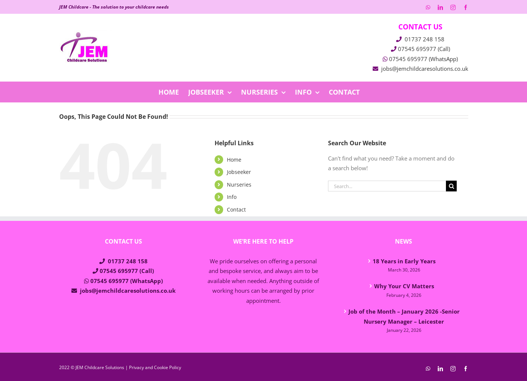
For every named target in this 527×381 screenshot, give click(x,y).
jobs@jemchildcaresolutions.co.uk (424, 68)
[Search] (451, 186)
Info (232, 196)
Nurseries (239, 184)
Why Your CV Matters (404, 286)
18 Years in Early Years (404, 261)
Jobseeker (239, 171)
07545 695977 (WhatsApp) (423, 59)
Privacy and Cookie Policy (155, 367)
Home (234, 159)
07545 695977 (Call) (424, 49)
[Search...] (387, 186)
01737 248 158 (424, 39)
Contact (236, 209)
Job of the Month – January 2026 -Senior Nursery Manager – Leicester (404, 316)
